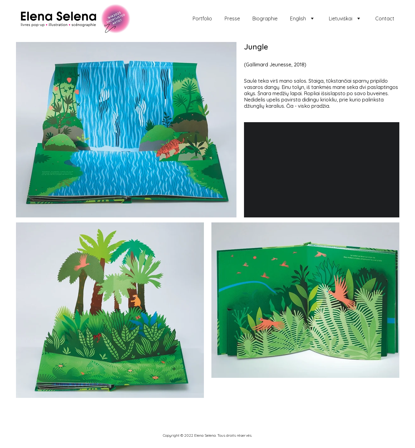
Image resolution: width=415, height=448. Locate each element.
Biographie (265, 18)
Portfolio (202, 18)
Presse (232, 18)
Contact (384, 18)
